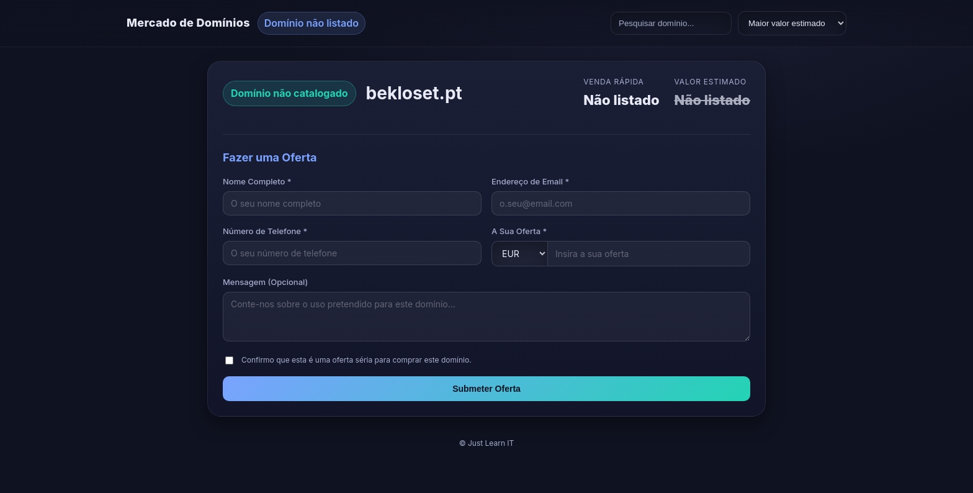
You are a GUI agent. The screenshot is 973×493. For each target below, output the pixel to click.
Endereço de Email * (530, 181)
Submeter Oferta (486, 389)
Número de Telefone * (265, 231)
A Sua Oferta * (519, 231)
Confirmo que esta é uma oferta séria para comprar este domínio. (356, 359)
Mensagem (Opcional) (265, 282)
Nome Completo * (257, 181)
